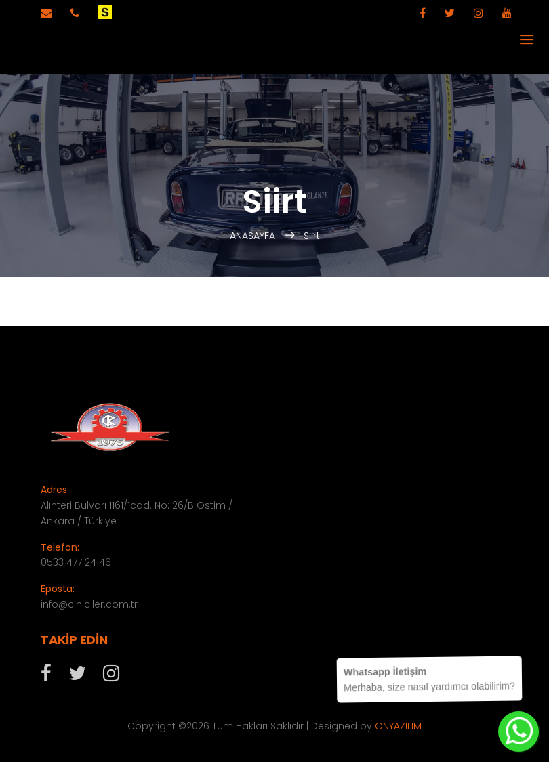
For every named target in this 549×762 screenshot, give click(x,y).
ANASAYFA (254, 235)
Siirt (312, 235)
